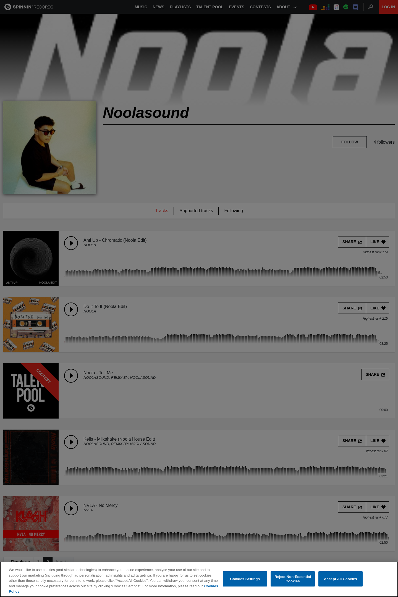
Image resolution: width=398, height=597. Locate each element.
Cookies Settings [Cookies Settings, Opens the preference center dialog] (245, 579)
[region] (199, 579)
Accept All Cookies (340, 579)
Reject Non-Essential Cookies (292, 579)
